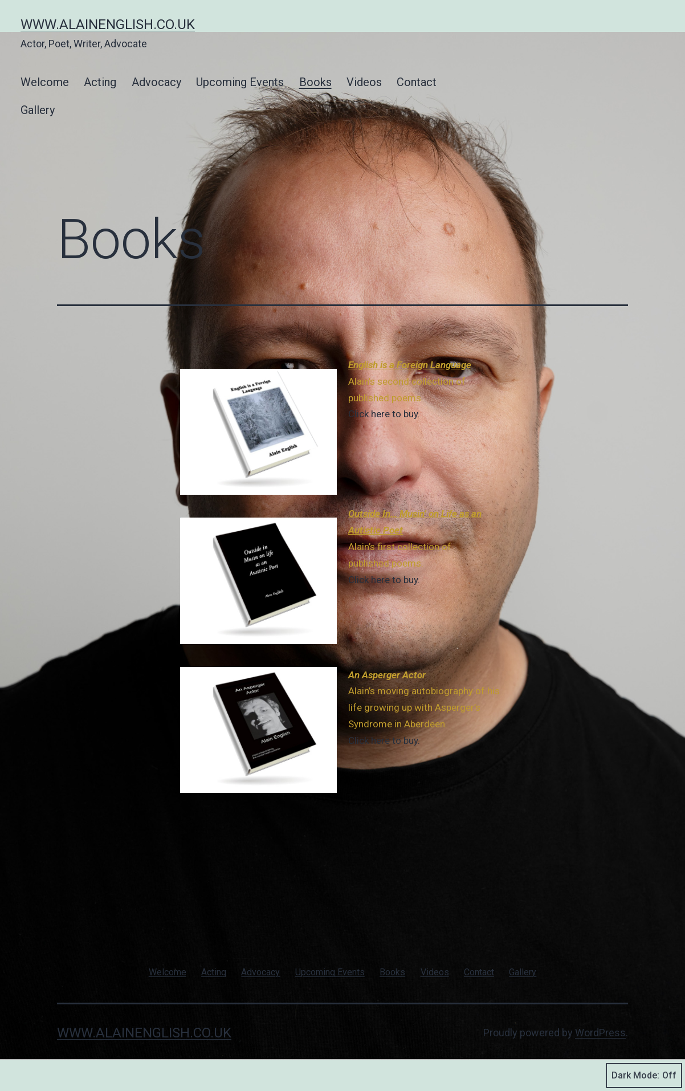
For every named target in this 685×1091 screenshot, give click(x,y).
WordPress (600, 1033)
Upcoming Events (240, 82)
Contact (417, 82)
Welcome (45, 82)
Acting (100, 82)
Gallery (38, 110)
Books (315, 82)
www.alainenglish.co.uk (108, 24)
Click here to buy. (384, 414)
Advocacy (156, 82)
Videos (364, 82)
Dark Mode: (643, 1075)
